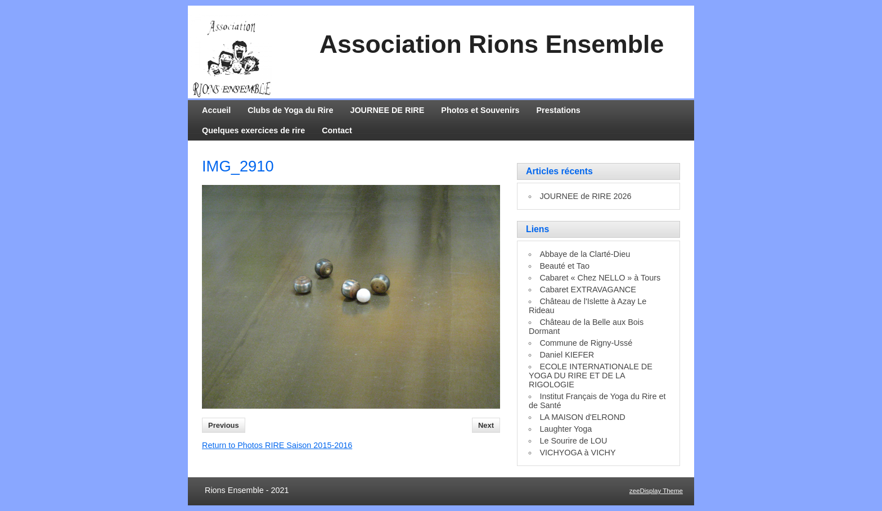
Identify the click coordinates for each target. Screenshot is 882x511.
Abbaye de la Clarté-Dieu (584, 254)
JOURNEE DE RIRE (387, 110)
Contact (337, 130)
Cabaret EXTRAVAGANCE (587, 289)
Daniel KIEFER (566, 354)
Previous (223, 425)
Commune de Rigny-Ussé (585, 342)
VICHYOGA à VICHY (577, 452)
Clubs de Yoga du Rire (290, 110)
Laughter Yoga (565, 428)
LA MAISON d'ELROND (582, 417)
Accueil (216, 110)
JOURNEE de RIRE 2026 (585, 196)
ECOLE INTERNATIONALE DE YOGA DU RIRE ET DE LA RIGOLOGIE (590, 375)
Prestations (558, 110)
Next (486, 425)
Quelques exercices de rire (253, 130)
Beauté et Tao (564, 265)
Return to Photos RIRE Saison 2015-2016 (277, 445)
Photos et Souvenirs (480, 110)
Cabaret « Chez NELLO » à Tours (599, 277)
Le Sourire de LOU (573, 440)
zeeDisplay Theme (656, 490)
